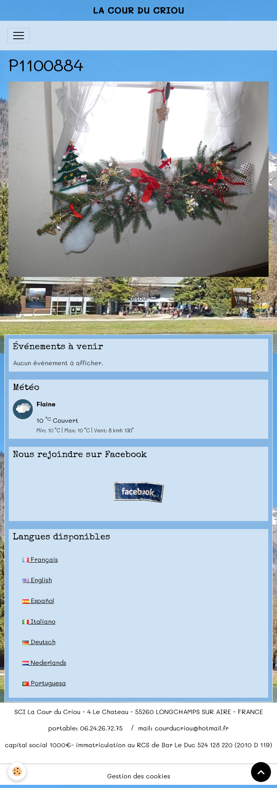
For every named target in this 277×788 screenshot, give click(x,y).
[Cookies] (17, 771)
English (37, 579)
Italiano (39, 621)
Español (38, 600)
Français (40, 559)
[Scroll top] (261, 772)
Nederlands (44, 662)
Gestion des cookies (138, 776)
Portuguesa (44, 683)
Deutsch (39, 641)
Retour (138, 298)
